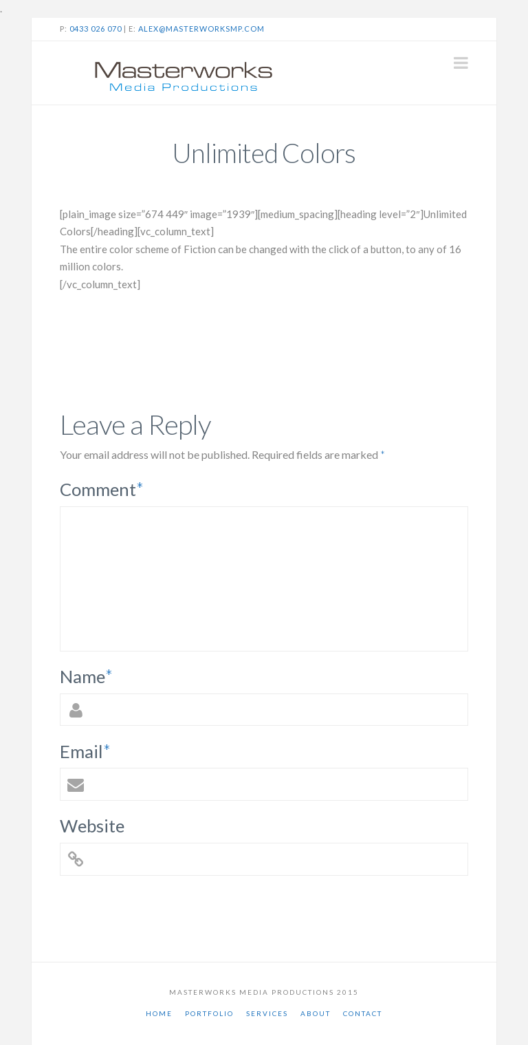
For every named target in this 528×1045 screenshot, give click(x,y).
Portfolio (209, 1013)
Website (92, 825)
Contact (362, 1013)
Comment (102, 489)
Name (86, 676)
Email (85, 751)
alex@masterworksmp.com (201, 28)
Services (267, 1013)
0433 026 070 (95, 28)
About (315, 1013)
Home (159, 1013)
